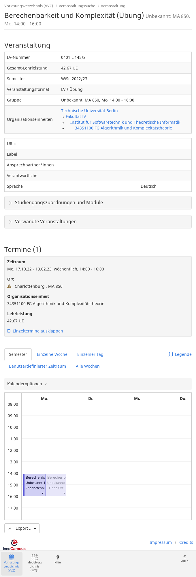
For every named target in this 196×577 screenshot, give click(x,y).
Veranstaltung (113, 5)
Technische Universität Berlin (89, 110)
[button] (42, 492)
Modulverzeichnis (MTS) (34, 563)
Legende (180, 354)
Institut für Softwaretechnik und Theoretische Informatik (125, 122)
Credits (186, 542)
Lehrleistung (19, 313)
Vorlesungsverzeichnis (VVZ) (28, 5)
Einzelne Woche (52, 354)
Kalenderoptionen (25, 383)
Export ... (22, 528)
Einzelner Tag (90, 354)
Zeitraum (16, 261)
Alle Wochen (88, 366)
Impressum (161, 542)
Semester (18, 354)
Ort (10, 279)
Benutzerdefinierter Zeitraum (37, 366)
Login (184, 559)
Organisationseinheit (28, 296)
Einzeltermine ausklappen (35, 331)
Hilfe (57, 559)
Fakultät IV (76, 116)
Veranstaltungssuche (77, 5)
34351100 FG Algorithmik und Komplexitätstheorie (123, 128)
